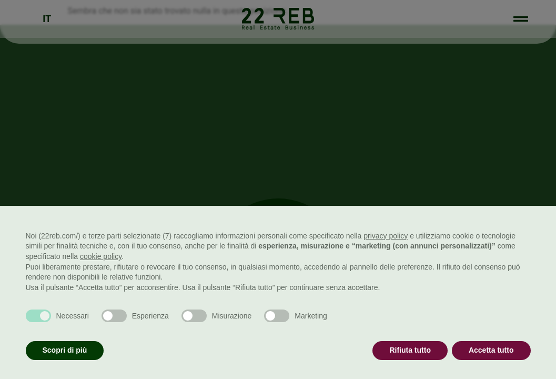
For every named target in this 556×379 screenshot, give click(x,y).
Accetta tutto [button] (491, 350)
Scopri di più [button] (65, 350)
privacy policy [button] (385, 236)
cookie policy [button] (101, 256)
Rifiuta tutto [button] (410, 350)
